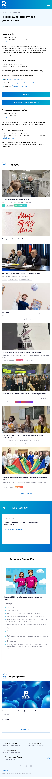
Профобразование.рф (13, 529)
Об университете (15, 12)
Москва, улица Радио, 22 (15, 757)
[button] (14, 546)
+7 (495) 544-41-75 (34, 743)
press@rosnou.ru (8, 42)
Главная (4, 12)
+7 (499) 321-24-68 (9, 743)
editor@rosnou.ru (8, 118)
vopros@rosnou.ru (9, 750)
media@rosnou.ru (8, 138)
